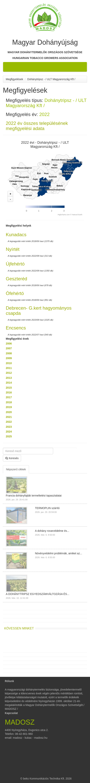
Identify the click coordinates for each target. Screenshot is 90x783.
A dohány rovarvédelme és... (52, 530)
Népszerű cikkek (16, 469)
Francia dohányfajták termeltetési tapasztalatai (34, 495)
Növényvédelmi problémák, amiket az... (58, 553)
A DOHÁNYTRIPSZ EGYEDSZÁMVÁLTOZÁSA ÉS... (37, 594)
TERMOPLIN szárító (47, 508)
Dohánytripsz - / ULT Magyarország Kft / (51, 79)
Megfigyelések (14, 79)
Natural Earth (77, 215)
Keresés (12, 458)
